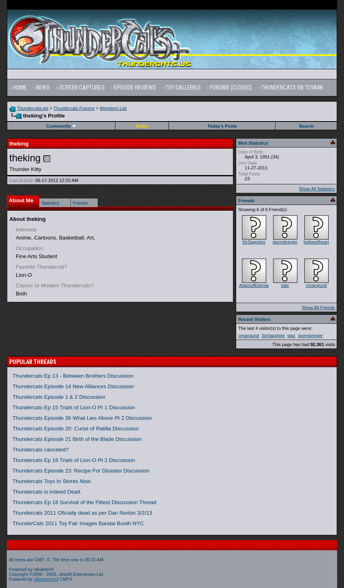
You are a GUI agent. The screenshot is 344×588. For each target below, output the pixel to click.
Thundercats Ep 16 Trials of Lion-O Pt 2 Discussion (74, 460)
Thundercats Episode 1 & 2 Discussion (59, 397)
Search (306, 126)
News (43, 87)
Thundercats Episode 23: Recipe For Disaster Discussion (81, 471)
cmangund (316, 285)
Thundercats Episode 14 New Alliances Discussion (73, 386)
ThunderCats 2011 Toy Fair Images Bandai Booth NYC (78, 523)
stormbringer (285, 241)
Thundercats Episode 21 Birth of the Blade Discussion (77, 439)
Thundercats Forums (73, 108)
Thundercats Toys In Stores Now (51, 481)
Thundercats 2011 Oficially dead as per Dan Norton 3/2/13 (82, 513)
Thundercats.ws (33, 108)
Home (20, 87)
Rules (142, 126)
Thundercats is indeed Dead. (47, 492)
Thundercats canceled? (41, 450)
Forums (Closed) (231, 87)
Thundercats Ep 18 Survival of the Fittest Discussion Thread (84, 502)
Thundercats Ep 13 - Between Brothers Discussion (73, 376)
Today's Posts (222, 126)
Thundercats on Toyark (292, 87)
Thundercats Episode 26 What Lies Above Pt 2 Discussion (82, 418)
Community (61, 126)
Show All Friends (318, 307)
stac (285, 285)
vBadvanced (46, 579)
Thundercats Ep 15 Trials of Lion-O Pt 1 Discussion (74, 407)
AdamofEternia (254, 285)
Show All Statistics (317, 188)
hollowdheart (316, 241)
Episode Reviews (135, 87)
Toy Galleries (183, 87)
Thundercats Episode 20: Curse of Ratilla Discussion (76, 428)
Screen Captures (82, 87)
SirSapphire (253, 241)
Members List (113, 108)
